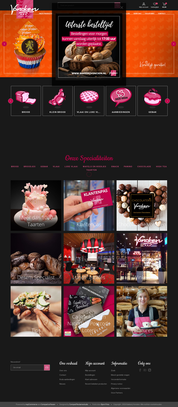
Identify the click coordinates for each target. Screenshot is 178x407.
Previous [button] (4, 43)
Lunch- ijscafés (89, 277)
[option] (26, 101)
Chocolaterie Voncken (142, 224)
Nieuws (62, 384)
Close (122, 7)
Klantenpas (89, 224)
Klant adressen (91, 379)
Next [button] (173, 43)
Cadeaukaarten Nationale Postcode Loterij (88, 323)
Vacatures (142, 330)
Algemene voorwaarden (120, 388)
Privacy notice (116, 384)
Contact (62, 375)
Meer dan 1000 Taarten (36, 221)
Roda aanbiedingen (67, 379)
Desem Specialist (36, 277)
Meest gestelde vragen (120, 375)
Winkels (141, 277)
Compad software (48, 404)
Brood (26, 112)
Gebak (153, 112)
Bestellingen (90, 375)
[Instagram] (150, 370)
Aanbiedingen (121, 112)
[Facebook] (140, 370)
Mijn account (143, 7)
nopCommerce (31, 404)
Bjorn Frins (105, 404)
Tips (36, 330)
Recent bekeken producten (96, 384)
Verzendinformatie (118, 379)
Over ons (63, 370)
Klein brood (58, 112)
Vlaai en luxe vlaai (90, 112)
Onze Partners (117, 393)
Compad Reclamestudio (78, 404)
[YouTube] (145, 370)
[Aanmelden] (27, 367)
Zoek (113, 370)
